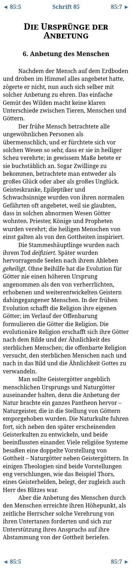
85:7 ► (120, 7)
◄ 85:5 (12, 7)
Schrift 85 (66, 7)
